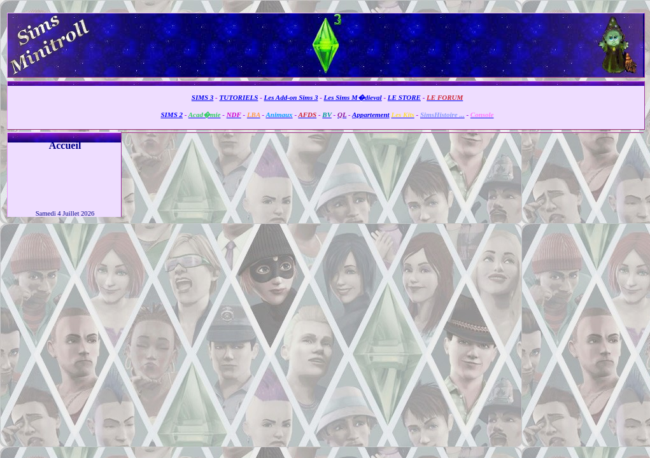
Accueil (65, 145)
